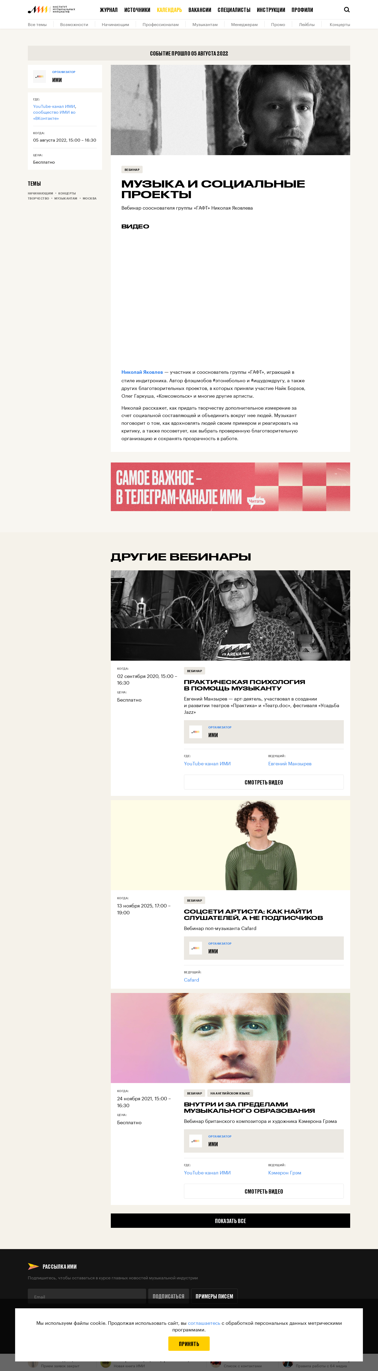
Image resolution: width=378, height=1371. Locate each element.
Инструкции (271, 9)
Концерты (340, 24)
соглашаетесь (204, 1322)
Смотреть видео (264, 782)
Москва (90, 198)
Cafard (191, 979)
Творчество (38, 198)
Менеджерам (244, 24)
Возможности (74, 24)
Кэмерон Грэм (284, 1171)
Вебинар (132, 169)
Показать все (230, 1220)
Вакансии (200, 9)
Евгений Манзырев (289, 762)
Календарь (169, 9)
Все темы (37, 24)
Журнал (109, 9)
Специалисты (234, 9)
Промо (278, 24)
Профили (302, 9)
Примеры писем (214, 1296)
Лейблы (307, 24)
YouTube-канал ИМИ (54, 105)
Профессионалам (161, 24)
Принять (189, 1343)
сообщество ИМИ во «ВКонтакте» (54, 114)
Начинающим (115, 24)
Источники (137, 9)
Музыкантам (205, 24)
